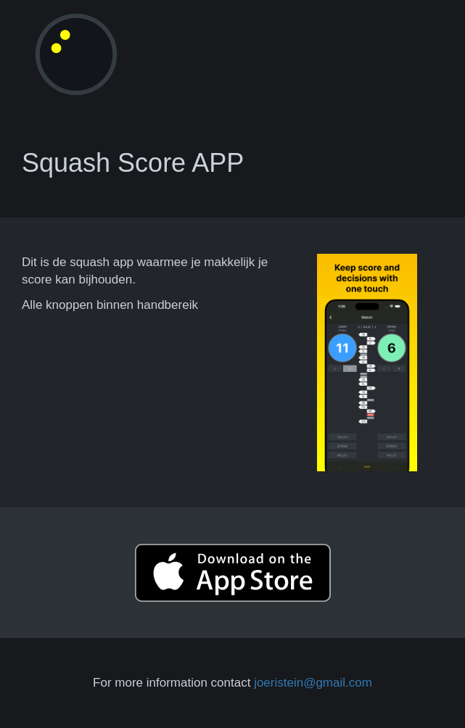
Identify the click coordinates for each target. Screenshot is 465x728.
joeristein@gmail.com (313, 683)
